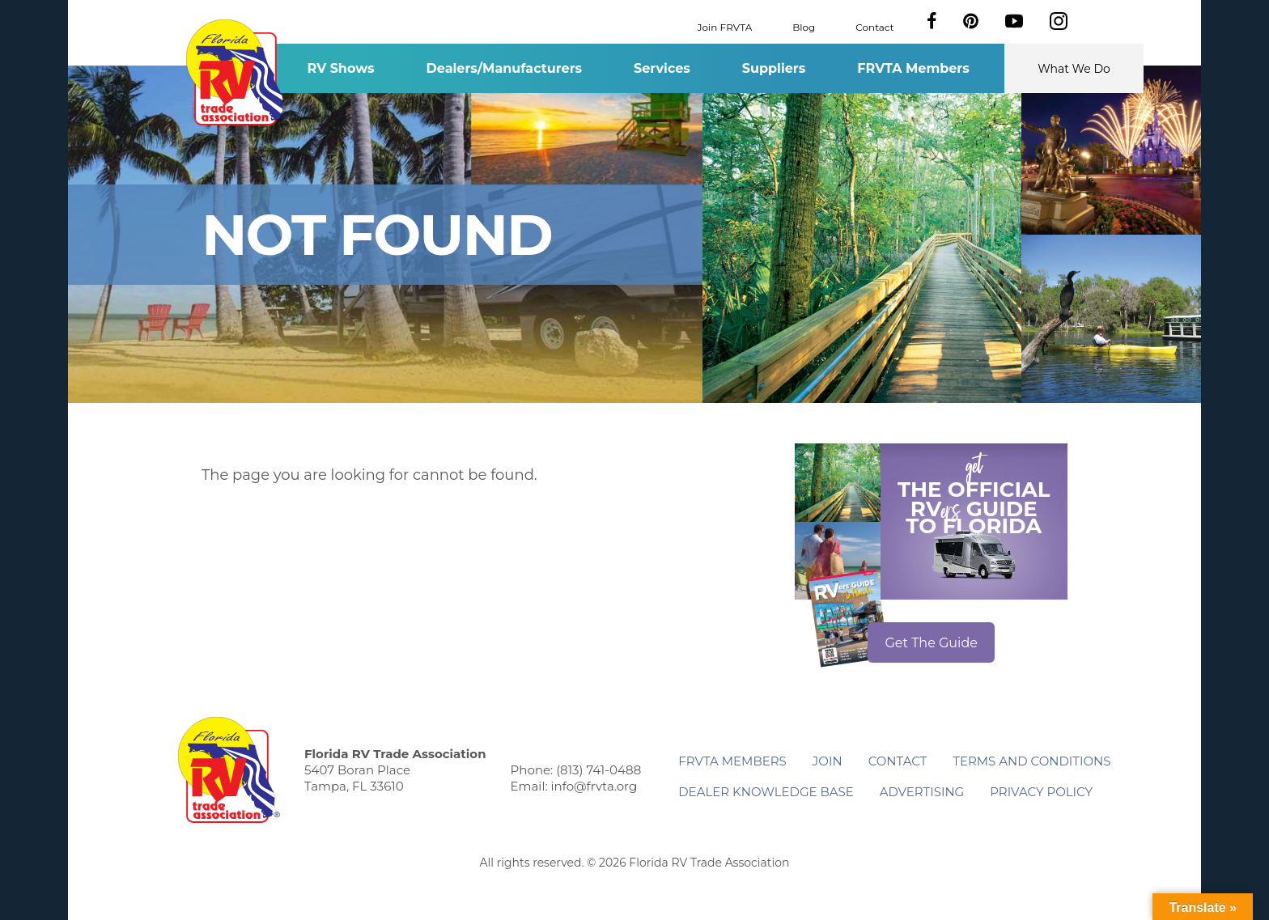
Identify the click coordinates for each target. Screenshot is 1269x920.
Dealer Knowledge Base (765, 791)
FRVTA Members (913, 68)
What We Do (1074, 68)
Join (827, 761)
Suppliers (773, 68)
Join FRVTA (725, 26)
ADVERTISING (922, 791)
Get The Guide (931, 643)
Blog (803, 26)
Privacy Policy (1041, 791)
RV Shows (340, 68)
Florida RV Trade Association (236, 72)
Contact (874, 26)
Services (662, 68)
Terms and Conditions (1031, 761)
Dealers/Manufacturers (504, 68)
